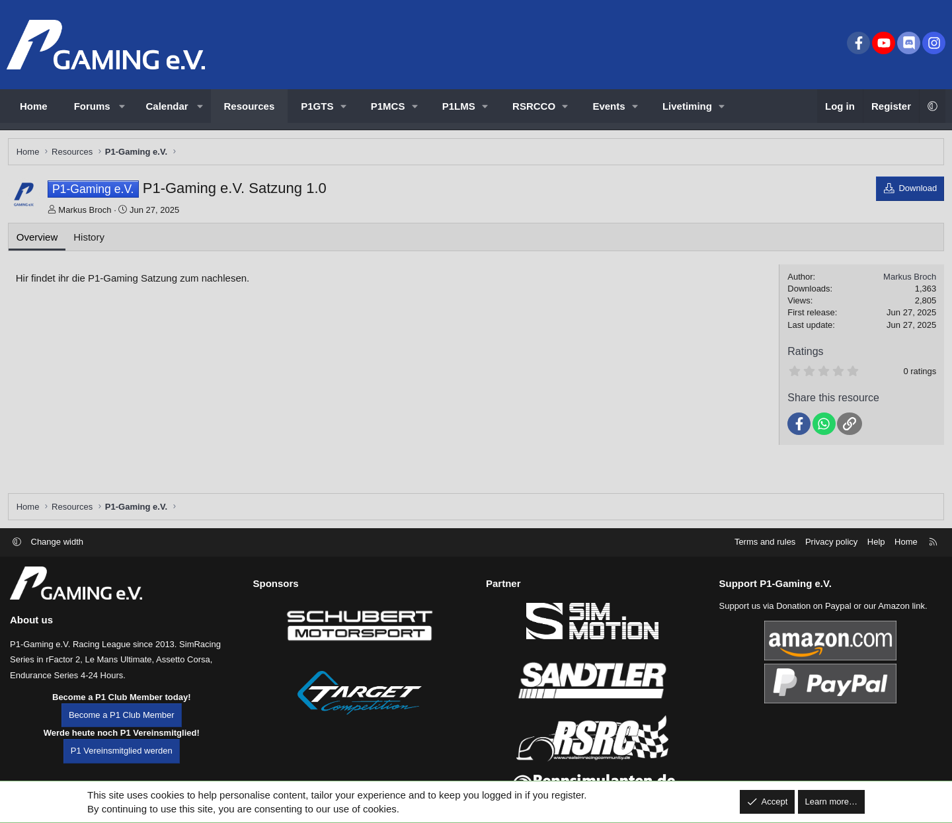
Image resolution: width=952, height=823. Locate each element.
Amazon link (901, 617)
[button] (122, 106)
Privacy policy (831, 553)
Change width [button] (57, 553)
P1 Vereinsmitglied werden (122, 762)
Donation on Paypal (813, 617)
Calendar (167, 106)
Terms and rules (764, 553)
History (91, 239)
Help (876, 553)
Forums (92, 106)
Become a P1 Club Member (122, 727)
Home (34, 106)
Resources (249, 106)
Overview (39, 239)
